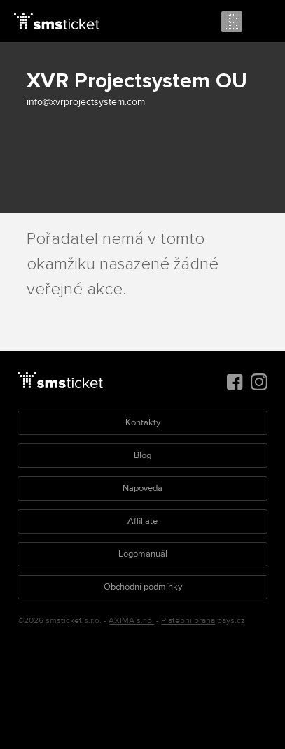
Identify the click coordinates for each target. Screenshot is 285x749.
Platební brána (188, 620)
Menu (262, 22)
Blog (142, 455)
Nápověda (142, 488)
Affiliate (142, 521)
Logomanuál (142, 553)
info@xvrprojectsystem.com (86, 102)
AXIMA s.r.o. (131, 620)
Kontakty (142, 422)
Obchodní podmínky (143, 586)
